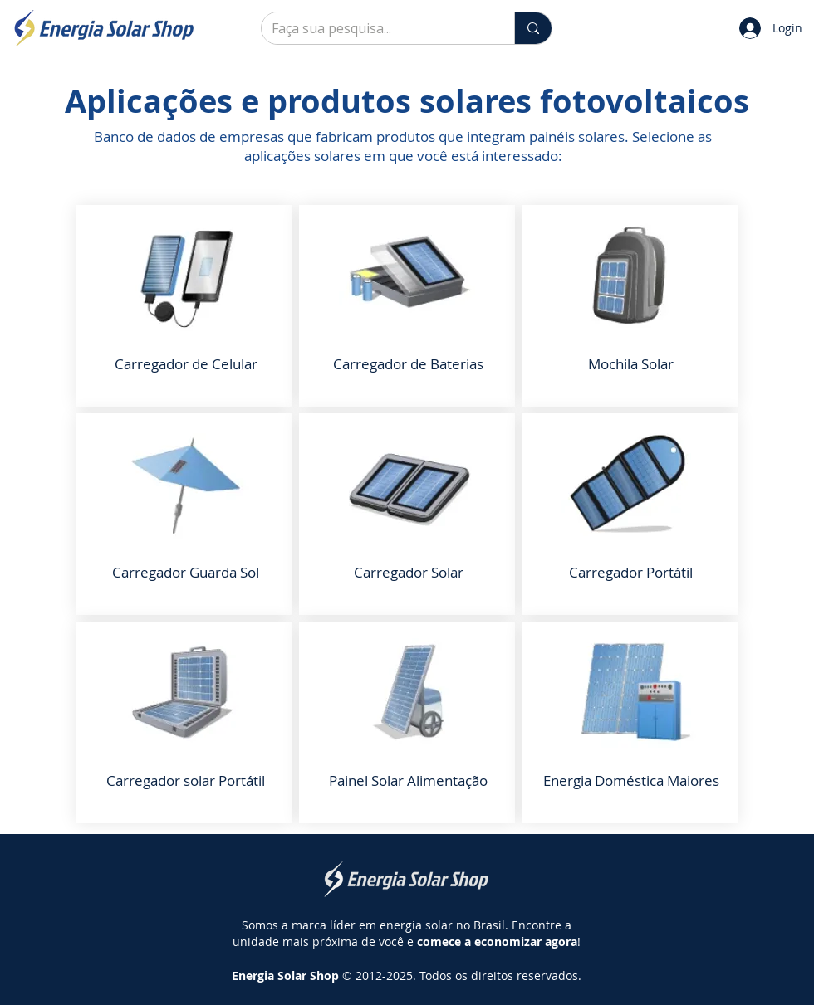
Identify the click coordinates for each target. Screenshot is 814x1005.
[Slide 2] (407, 152)
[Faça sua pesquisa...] (375, 28)
